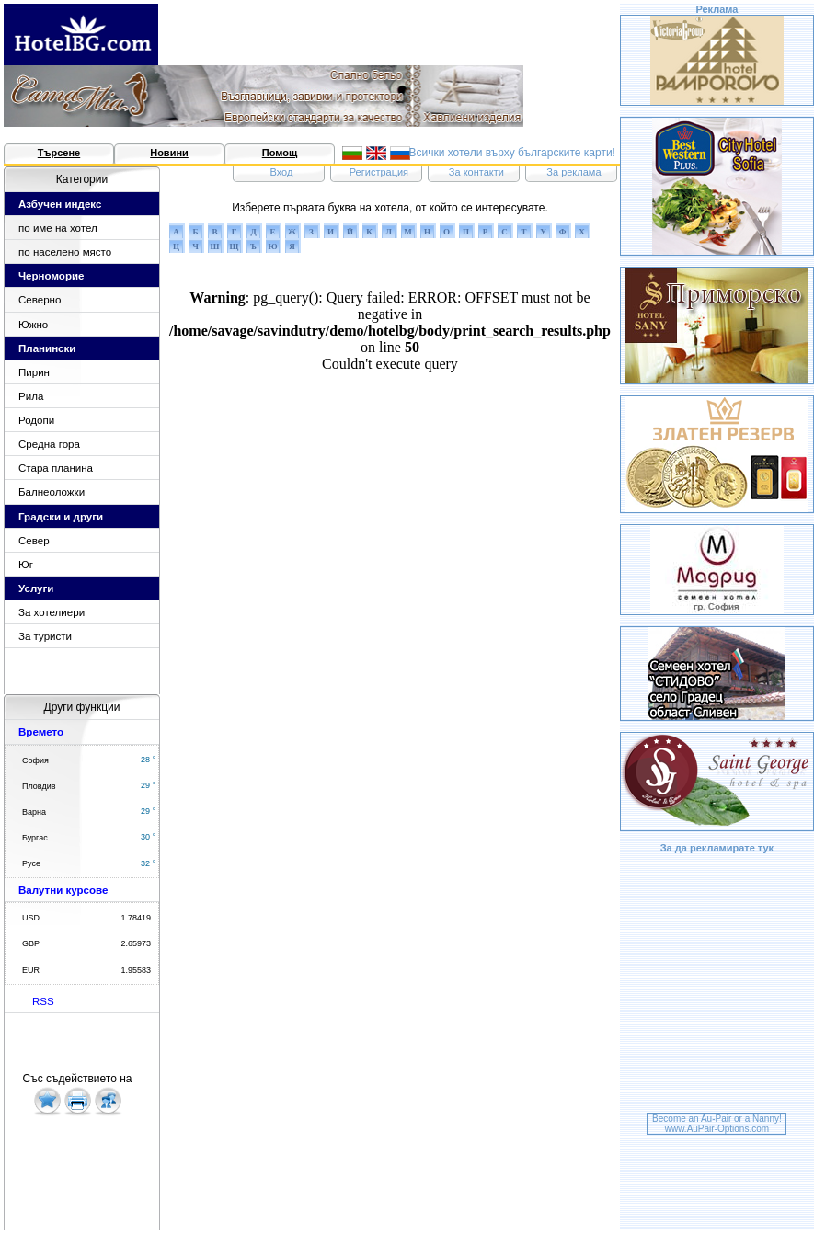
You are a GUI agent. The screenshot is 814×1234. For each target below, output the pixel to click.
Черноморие (51, 275)
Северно (39, 299)
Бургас (35, 837)
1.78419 (135, 917)
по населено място (64, 251)
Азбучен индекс (59, 204)
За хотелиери (51, 612)
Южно (33, 324)
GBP (31, 943)
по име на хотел (57, 228)
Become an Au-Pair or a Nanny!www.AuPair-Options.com (717, 1124)
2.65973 (135, 943)
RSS (43, 1001)
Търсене (59, 152)
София (35, 760)
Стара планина (55, 468)
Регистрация (379, 171)
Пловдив (39, 786)
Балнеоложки (51, 491)
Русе (31, 863)
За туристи (45, 636)
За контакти (476, 171)
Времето (40, 731)
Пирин (34, 372)
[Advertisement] (716, 985)
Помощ (279, 152)
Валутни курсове (63, 890)
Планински (46, 348)
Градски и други (60, 516)
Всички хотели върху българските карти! (511, 152)
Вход (280, 171)
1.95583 (135, 970)
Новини (169, 152)
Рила (30, 396)
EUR (31, 970)
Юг (25, 564)
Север (34, 540)
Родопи (36, 420)
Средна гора (49, 444)
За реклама (573, 171)
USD (31, 917)
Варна (34, 812)
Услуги (35, 588)
